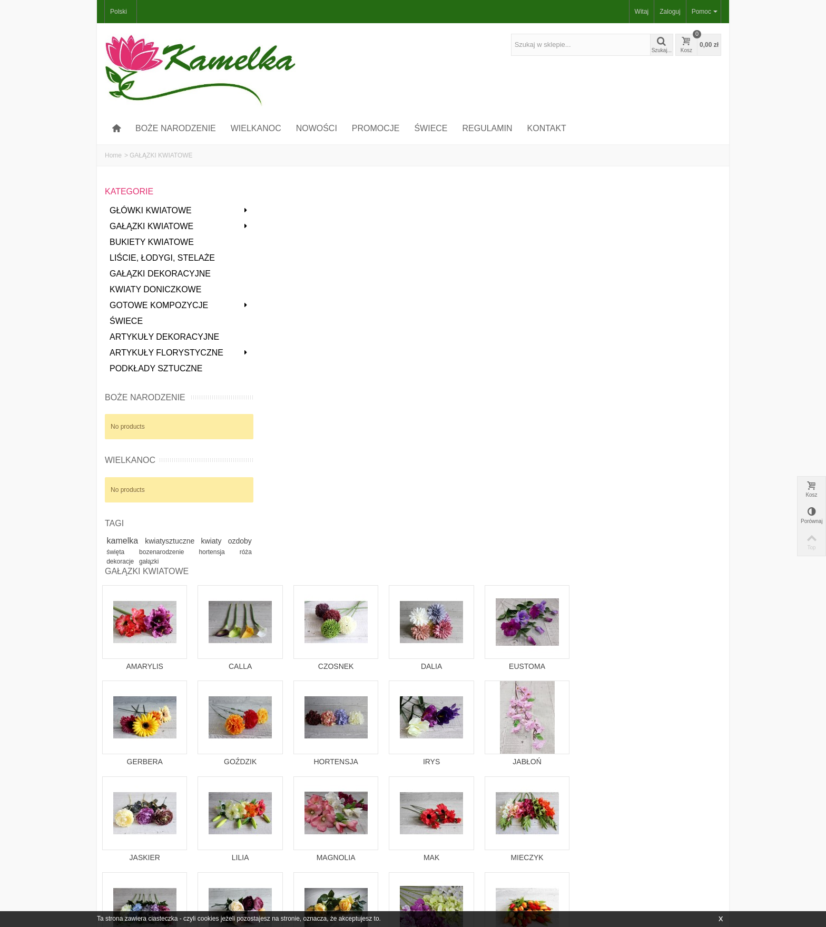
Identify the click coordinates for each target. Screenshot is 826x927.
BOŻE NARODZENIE (175, 128)
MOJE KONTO (129, 866)
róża (113, 563)
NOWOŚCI (316, 128)
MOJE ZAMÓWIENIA (138, 877)
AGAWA (491, 657)
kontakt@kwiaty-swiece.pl (299, 809)
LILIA (397, 474)
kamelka (130, 540)
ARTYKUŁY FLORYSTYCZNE (176, 352)
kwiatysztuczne (189, 541)
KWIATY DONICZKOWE (155, 289)
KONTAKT (546, 128)
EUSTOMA (682, 283)
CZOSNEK (492, 283)
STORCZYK (587, 570)
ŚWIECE (430, 128)
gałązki (166, 563)
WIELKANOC (256, 128)
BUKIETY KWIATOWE (152, 242)
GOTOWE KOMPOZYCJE (176, 305)
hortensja (232, 553)
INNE (302, 657)
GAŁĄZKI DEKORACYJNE (160, 273)
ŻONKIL (397, 666)
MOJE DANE (127, 887)
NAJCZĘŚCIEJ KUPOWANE (254, 887)
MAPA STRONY (394, 877)
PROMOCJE (376, 128)
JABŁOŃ (681, 378)
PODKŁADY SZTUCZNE (156, 368)
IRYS (586, 378)
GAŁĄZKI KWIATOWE (176, 226)
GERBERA (302, 378)
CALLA (397, 283)
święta (151, 553)
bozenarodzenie (191, 553)
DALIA (586, 283)
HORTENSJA (492, 378)
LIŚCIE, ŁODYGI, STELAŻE (162, 257)
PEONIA (397, 570)
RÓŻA (492, 570)
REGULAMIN (488, 128)
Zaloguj (670, 11)
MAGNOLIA (492, 474)
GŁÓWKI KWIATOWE (176, 210)
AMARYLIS (302, 283)
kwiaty (235, 541)
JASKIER (302, 474)
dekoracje (138, 563)
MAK (587, 474)
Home (113, 155)
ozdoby (121, 552)
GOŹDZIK (397, 378)
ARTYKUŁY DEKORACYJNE (164, 336)
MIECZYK (681, 474)
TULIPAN (681, 570)
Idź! (649, 883)
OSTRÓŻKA (302, 570)
